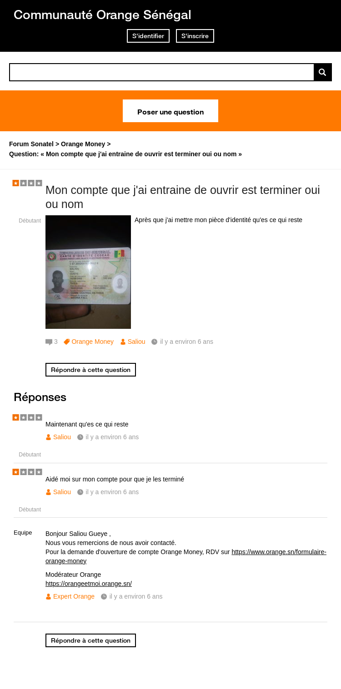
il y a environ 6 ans (112, 437)
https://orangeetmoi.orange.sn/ (88, 583)
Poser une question (170, 111)
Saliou (136, 341)
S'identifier (148, 36)
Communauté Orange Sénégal (102, 14)
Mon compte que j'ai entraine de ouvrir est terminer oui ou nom (182, 196)
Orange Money (92, 341)
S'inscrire (195, 36)
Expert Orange (74, 596)
